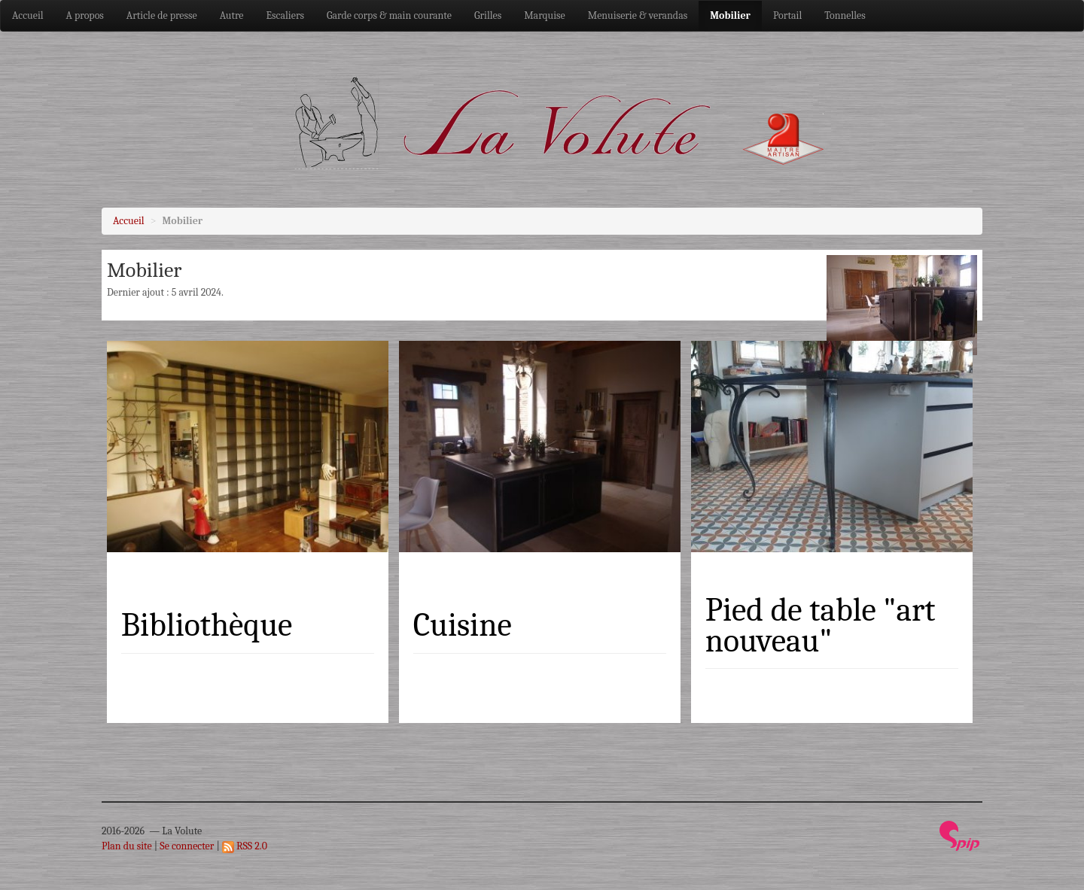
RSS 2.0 (244, 846)
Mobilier (730, 15)
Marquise (544, 15)
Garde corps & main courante (389, 15)
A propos (85, 15)
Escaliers (285, 15)
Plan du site (127, 846)
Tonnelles (845, 15)
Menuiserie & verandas (638, 15)
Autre (232, 15)
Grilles (487, 15)
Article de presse (161, 15)
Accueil (28, 15)
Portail (787, 15)
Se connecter (187, 846)
